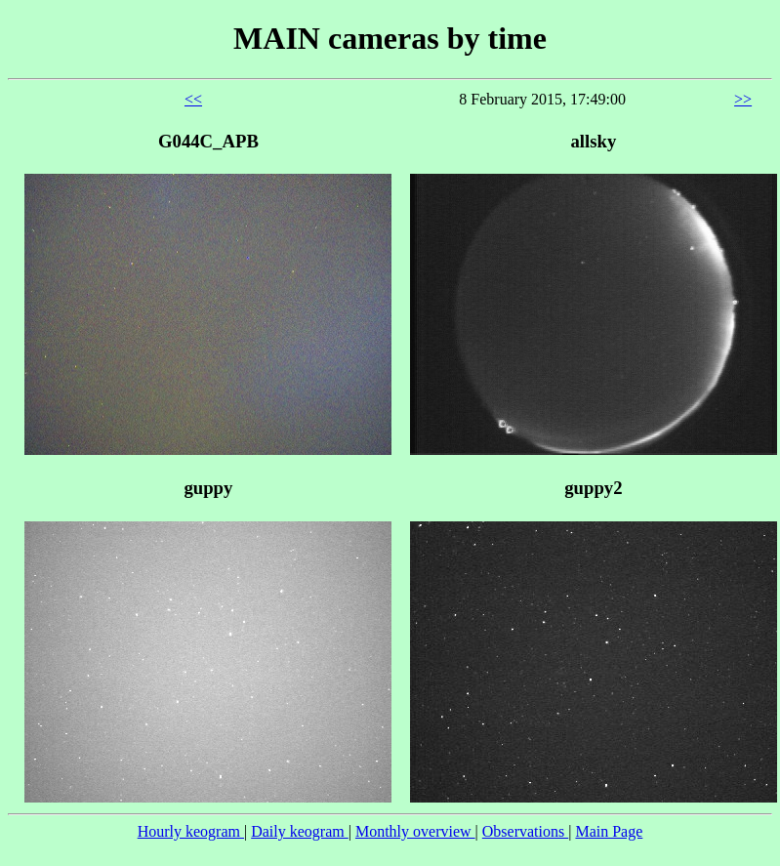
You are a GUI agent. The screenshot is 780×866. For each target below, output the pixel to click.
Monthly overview (415, 831)
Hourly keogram (191, 831)
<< (193, 99)
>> (743, 99)
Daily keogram (300, 831)
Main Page (608, 831)
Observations (525, 831)
